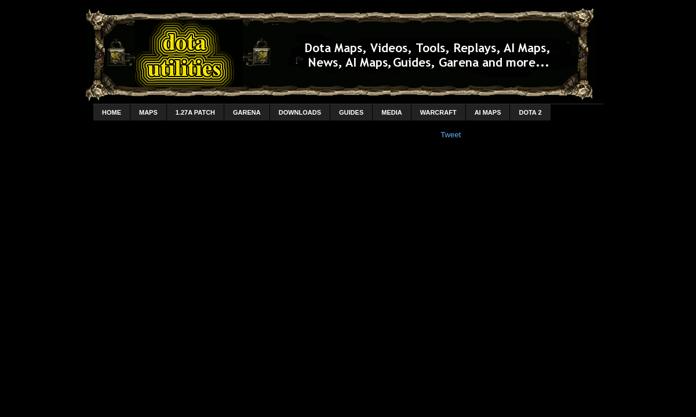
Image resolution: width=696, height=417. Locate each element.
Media (391, 112)
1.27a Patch (195, 112)
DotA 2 (530, 112)
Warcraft (438, 112)
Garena (247, 112)
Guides (351, 112)
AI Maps (488, 112)
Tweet (450, 134)
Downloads (300, 112)
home (111, 112)
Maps (148, 112)
